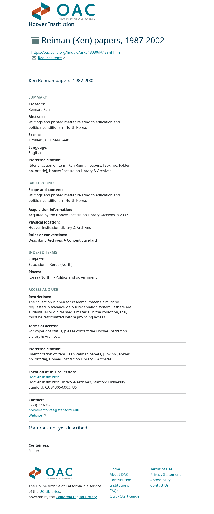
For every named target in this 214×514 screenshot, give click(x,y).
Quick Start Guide (125, 496)
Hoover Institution (44, 377)
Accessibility (160, 479)
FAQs (114, 490)
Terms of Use (161, 469)
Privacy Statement (165, 474)
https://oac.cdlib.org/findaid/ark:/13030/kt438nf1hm (75, 52)
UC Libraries (49, 491)
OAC (63, 11)
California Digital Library (76, 496)
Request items (50, 57)
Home (115, 469)
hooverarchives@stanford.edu (54, 410)
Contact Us (159, 485)
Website (35, 415)
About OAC (119, 474)
